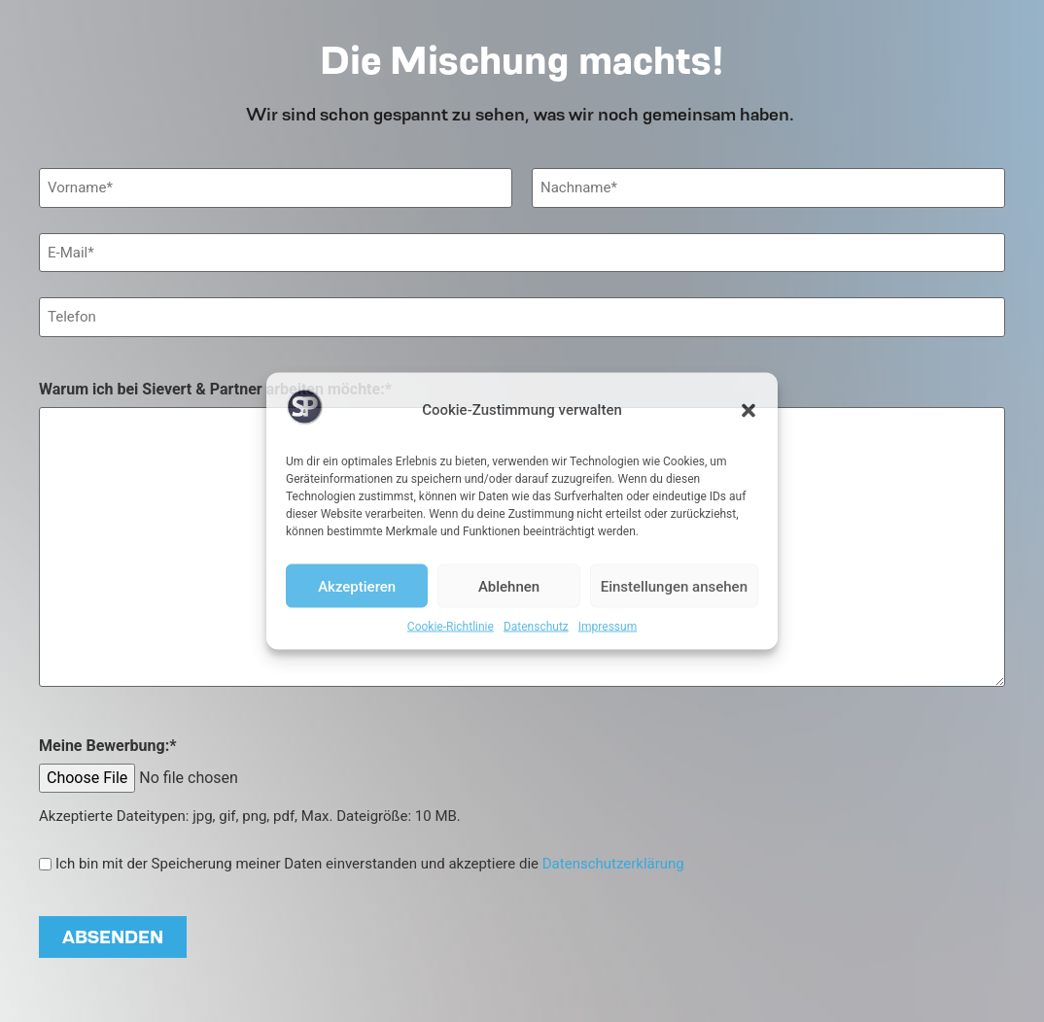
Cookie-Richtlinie (450, 626)
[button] (748, 410)
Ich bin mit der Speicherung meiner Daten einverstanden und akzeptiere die (369, 864)
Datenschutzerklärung (613, 863)
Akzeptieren (357, 586)
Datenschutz (536, 626)
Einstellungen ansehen (674, 586)
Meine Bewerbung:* (107, 746)
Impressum (607, 626)
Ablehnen (508, 586)
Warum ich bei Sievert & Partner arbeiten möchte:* (215, 389)
